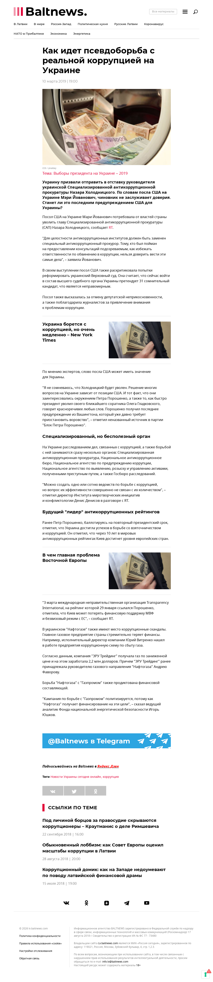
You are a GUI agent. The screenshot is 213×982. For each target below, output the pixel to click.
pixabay (52, 168)
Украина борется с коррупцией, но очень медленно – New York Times (68, 332)
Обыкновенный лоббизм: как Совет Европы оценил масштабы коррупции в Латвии (102, 848)
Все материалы (163, 11)
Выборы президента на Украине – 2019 (91, 173)
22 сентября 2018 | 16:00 (62, 834)
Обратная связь (29, 958)
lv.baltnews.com (108, 943)
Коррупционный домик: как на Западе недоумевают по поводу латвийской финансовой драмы (104, 872)
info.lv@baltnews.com (115, 962)
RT (111, 227)
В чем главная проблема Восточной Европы (71, 557)
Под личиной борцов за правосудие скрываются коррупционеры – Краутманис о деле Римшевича (100, 823)
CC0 (44, 168)
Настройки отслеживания (35, 951)
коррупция (111, 777)
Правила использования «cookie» (40, 943)
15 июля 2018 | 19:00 (59, 883)
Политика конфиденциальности (40, 936)
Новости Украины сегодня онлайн (76, 777)
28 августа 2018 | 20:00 (61, 859)
